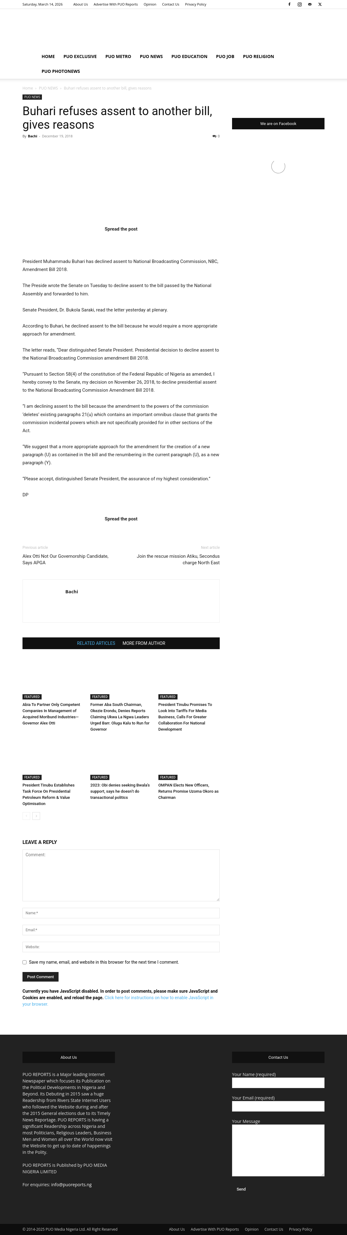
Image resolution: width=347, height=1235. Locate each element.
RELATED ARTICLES (96, 643)
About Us (80, 4)
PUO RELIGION (258, 56)
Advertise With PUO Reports (116, 4)
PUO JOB (225, 56)
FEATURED (32, 697)
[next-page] (36, 816)
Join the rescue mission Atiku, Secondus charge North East (178, 559)
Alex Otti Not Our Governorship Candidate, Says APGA (65, 559)
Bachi (32, 136)
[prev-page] (26, 816)
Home (27, 88)
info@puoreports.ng (71, 1184)
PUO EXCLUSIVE (80, 56)
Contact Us (170, 4)
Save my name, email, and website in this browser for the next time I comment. (104, 962)
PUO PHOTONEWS (61, 71)
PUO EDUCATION (189, 56)
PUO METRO (118, 56)
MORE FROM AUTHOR (144, 643)
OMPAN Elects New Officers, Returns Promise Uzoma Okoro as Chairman (188, 791)
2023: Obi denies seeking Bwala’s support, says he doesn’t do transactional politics (120, 791)
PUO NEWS (151, 56)
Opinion (150, 4)
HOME (48, 56)
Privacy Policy (195, 4)
